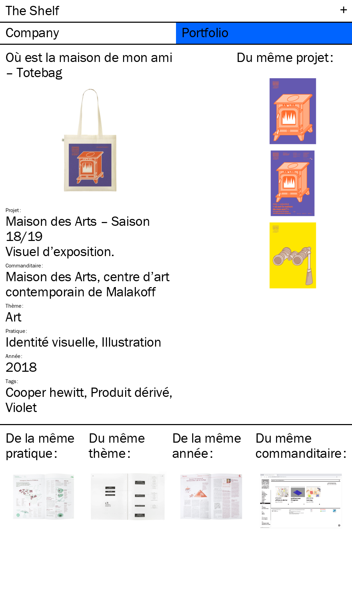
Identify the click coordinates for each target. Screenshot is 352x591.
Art (13, 316)
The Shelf (32, 10)
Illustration (131, 341)
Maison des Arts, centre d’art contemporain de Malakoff (87, 284)
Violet (21, 407)
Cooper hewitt (45, 391)
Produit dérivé (129, 391)
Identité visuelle (50, 341)
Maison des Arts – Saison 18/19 (78, 228)
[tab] (88, 33)
